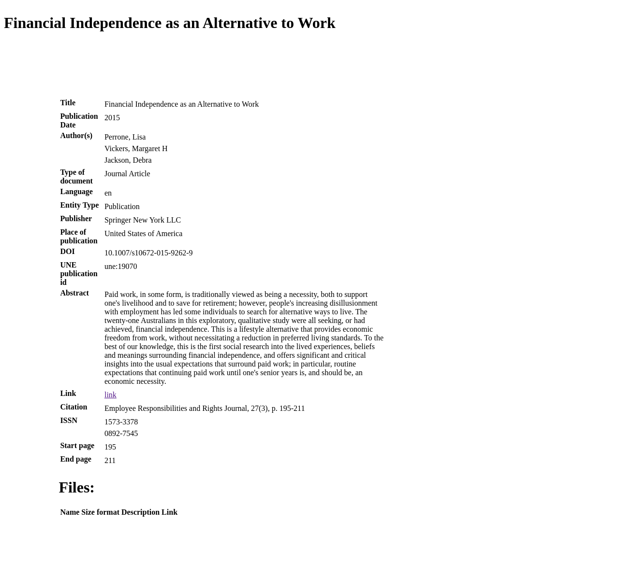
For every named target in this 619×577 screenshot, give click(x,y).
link (110, 395)
